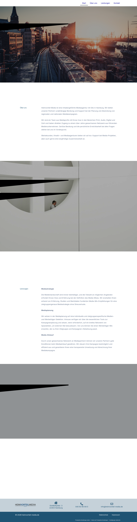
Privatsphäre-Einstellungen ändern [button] (80, 520)
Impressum (116, 515)
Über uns (93, 3)
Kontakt (117, 3)
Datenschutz (103, 515)
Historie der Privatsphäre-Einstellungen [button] (98, 520)
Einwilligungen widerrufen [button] (114, 520)
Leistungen (105, 3)
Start (84, 3)
